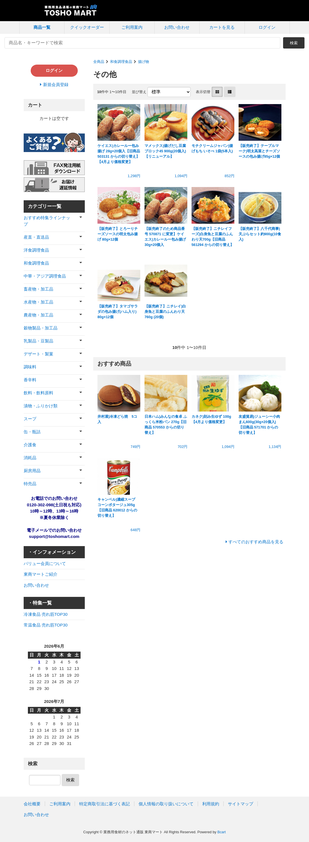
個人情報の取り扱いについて (166, 803)
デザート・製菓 (38, 353)
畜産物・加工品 (38, 289)
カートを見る (222, 27)
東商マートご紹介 (40, 574)
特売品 (30, 483)
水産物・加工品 (38, 302)
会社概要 (32, 803)
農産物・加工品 (38, 315)
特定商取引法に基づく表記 (104, 803)
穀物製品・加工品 (40, 328)
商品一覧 (42, 27)
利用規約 (210, 803)
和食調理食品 (121, 62)
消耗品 (30, 457)
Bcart (221, 832)
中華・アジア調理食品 (45, 276)
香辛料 (30, 379)
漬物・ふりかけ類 (40, 405)
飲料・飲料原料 (38, 392)
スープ (30, 418)
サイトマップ (240, 803)
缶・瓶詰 (32, 431)
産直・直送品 (36, 237)
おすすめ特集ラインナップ (47, 221)
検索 (294, 43)
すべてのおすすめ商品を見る (255, 541)
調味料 (30, 366)
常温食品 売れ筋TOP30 (46, 625)
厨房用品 (32, 470)
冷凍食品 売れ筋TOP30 (46, 614)
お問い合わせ (177, 27)
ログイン (267, 27)
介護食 (30, 444)
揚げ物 (143, 62)
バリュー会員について (45, 563)
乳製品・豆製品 (38, 340)
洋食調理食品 (36, 250)
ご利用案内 (132, 27)
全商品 (98, 62)
